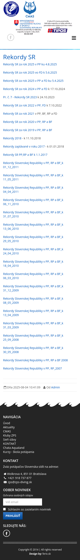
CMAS (7, 431)
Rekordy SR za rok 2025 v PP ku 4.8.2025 (30, 64)
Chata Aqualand (13, 448)
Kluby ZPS (9, 435)
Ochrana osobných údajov (18, 495)
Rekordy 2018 (12, 138)
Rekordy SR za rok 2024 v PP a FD (25, 89)
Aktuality (9, 427)
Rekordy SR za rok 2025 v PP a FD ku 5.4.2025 (33, 81)
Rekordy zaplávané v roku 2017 (24, 146)
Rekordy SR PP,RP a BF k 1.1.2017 (25, 155)
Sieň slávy (9, 439)
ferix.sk (46, 553)
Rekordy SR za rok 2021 (18, 113)
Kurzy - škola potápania (18, 452)
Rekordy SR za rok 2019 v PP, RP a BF (27, 130)
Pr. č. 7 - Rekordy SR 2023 (20, 97)
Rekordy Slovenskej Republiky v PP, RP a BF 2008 (35, 360)
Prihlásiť (13, 516)
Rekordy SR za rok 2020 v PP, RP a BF (27, 122)
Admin (55, 387)
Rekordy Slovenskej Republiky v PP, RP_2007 (32, 368)
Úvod (6, 423)
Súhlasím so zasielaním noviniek (29, 509)
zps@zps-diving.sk (20, 482)
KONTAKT (9, 444)
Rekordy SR (19, 57)
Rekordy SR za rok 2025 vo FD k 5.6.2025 (30, 72)
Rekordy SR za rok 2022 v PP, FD (24, 105)
